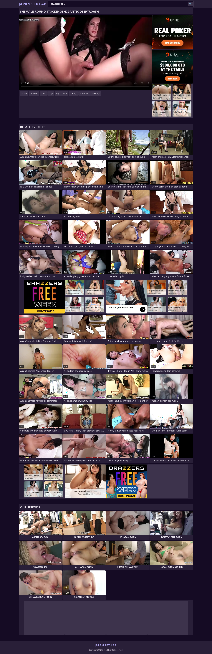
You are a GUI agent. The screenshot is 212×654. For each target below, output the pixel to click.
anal (43, 93)
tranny (73, 93)
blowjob (34, 93)
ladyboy (96, 93)
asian (24, 93)
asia (65, 93)
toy (57, 93)
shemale (84, 93)
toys (51, 93)
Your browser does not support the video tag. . (85, 52)
